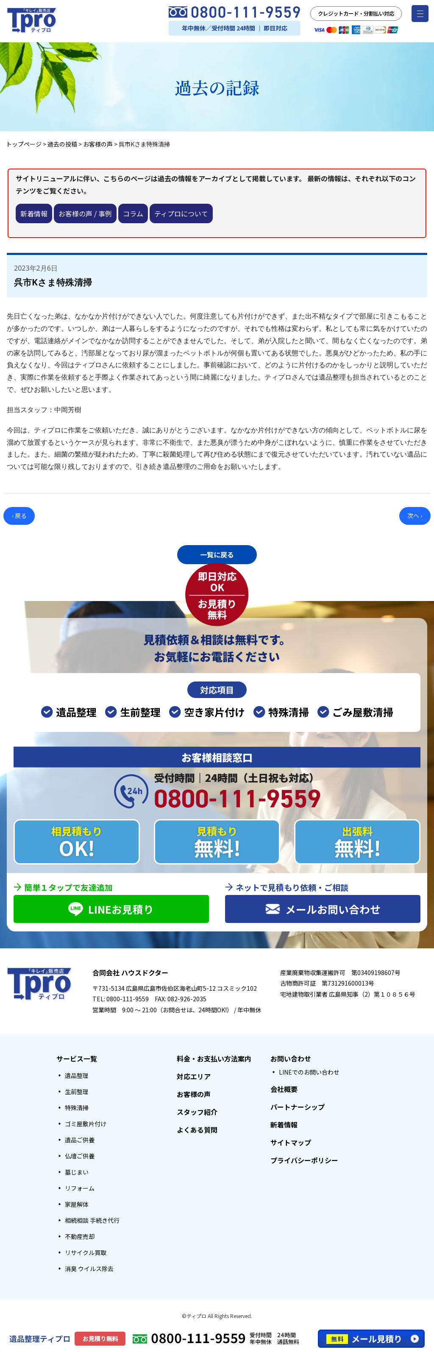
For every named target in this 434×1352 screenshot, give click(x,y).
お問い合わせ (290, 1059)
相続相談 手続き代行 (92, 1221)
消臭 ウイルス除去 (89, 1269)
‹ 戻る (19, 515)
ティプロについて (181, 213)
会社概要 (284, 1090)
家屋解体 (77, 1205)
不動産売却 (80, 1237)
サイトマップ (290, 1143)
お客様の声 (194, 1095)
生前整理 (77, 1092)
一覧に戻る (217, 554)
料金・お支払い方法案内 (214, 1059)
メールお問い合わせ (322, 908)
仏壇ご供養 (80, 1157)
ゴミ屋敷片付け (85, 1124)
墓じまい (77, 1173)
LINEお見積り (111, 908)
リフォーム (80, 1189)
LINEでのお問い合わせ (309, 1073)
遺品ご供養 (80, 1140)
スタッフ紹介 (197, 1113)
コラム (133, 213)
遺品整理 (77, 1076)
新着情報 (33, 213)
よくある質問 (197, 1130)
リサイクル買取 (85, 1253)
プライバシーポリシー (304, 1161)
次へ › (414, 515)
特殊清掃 (77, 1108)
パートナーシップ (297, 1108)
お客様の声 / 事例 (85, 213)
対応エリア (194, 1077)
